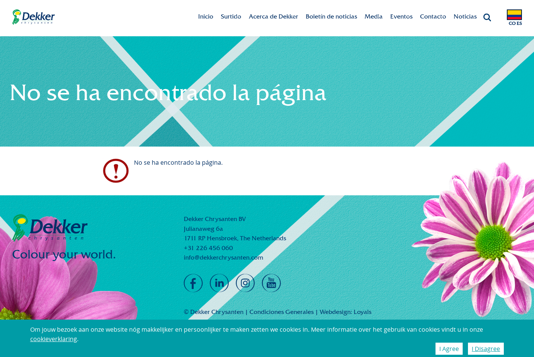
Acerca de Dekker (273, 16)
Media (374, 16)
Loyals (362, 311)
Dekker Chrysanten (33, 17)
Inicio (205, 16)
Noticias (465, 16)
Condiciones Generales (281, 311)
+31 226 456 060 (208, 248)
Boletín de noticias (331, 16)
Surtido (231, 16)
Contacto (433, 16)
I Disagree (486, 349)
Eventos (401, 16)
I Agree (449, 349)
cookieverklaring (53, 339)
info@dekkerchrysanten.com (223, 257)
